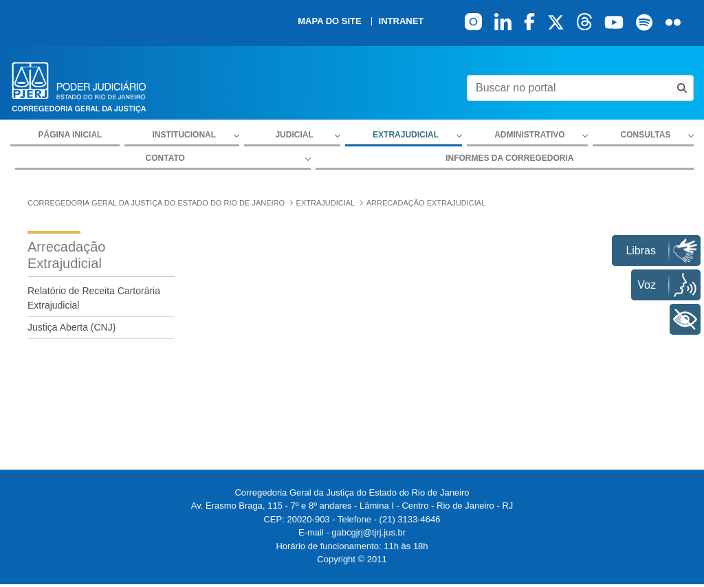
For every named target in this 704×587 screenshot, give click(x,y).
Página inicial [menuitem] (70, 135)
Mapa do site (329, 21)
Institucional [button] (184, 135)
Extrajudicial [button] (406, 135)
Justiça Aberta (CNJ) (72, 327)
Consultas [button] (646, 135)
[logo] (79, 86)
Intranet (401, 21)
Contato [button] (165, 158)
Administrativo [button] (529, 135)
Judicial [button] (294, 135)
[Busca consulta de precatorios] (682, 88)
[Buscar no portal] (569, 88)
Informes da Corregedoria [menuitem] (509, 158)
